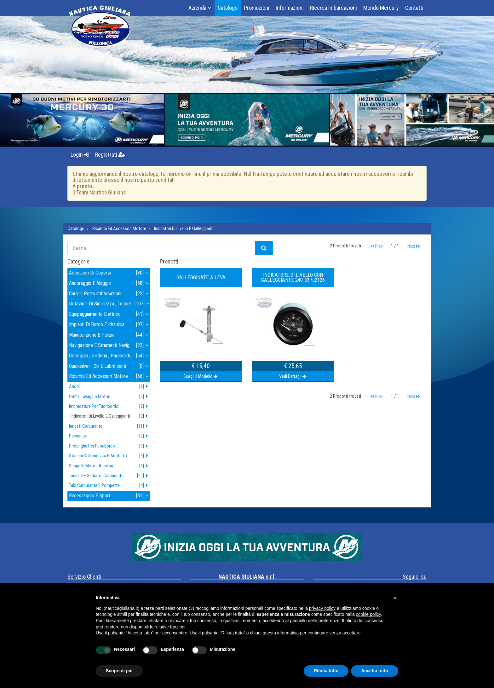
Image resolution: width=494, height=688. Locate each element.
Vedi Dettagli (293, 376)
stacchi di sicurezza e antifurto (109, 456)
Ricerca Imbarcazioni (333, 7)
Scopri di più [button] (119, 670)
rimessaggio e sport (109, 496)
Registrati (110, 154)
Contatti (414, 7)
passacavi (109, 436)
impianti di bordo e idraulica (109, 324)
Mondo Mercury (381, 7)
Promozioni (256, 7)
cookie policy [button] (368, 614)
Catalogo (228, 7)
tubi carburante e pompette (109, 485)
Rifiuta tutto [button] (326, 670)
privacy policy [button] (322, 608)
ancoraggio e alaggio (109, 283)
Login (80, 154)
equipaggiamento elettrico (109, 314)
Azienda (199, 7)
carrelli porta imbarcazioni (109, 294)
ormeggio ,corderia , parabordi (109, 356)
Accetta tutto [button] (374, 670)
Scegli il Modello (200, 376)
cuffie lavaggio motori (109, 396)
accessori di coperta (109, 273)
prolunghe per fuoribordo (109, 446)
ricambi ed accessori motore (119, 228)
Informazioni (290, 7)
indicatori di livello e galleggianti (184, 228)
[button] (395, 598)
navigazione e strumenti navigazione (109, 345)
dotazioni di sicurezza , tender (109, 304)
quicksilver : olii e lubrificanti (109, 366)
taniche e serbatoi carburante (109, 475)
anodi (109, 386)
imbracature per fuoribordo (109, 406)
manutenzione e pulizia (109, 335)
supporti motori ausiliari (109, 466)
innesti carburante (109, 426)
